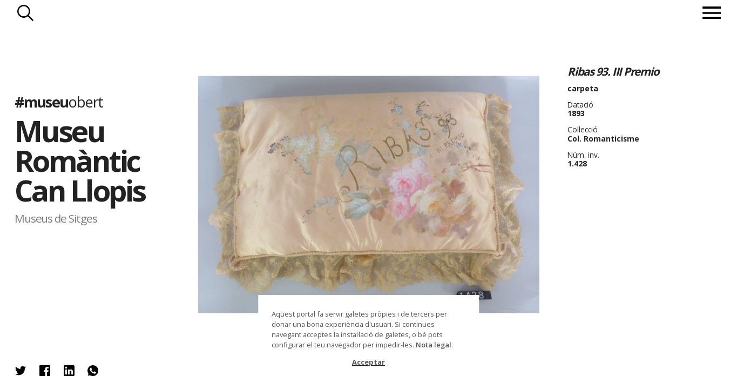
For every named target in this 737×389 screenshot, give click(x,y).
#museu (59, 101)
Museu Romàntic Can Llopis (80, 160)
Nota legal (433, 345)
